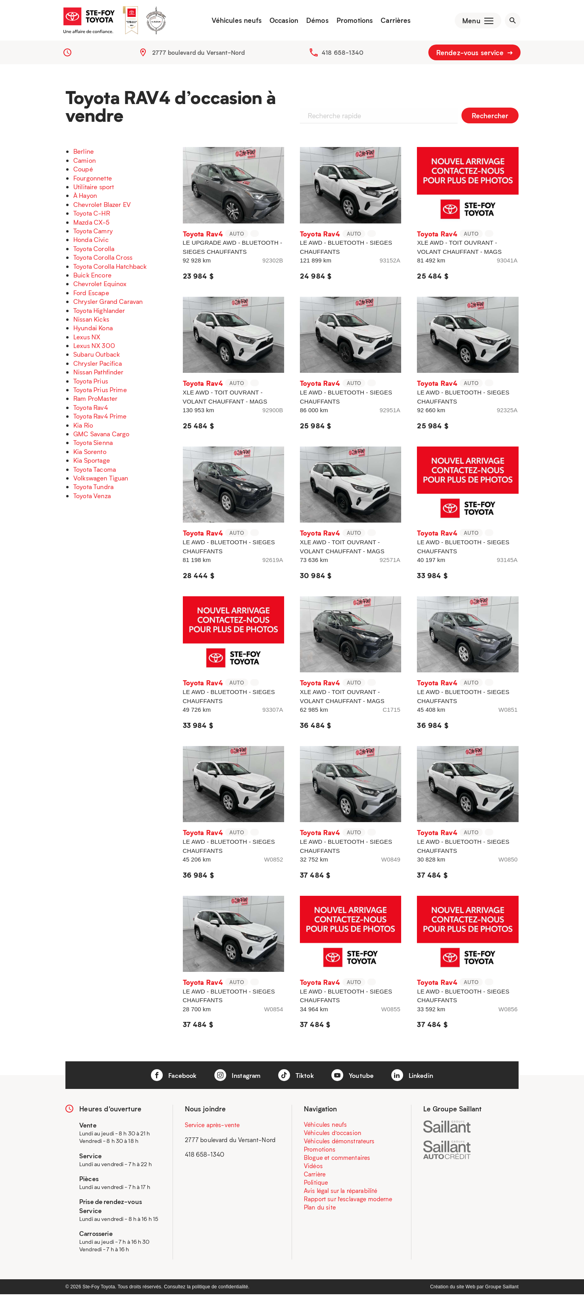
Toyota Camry (93, 233)
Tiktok (296, 1078)
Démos (314, 21)
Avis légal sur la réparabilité (341, 1193)
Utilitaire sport (93, 189)
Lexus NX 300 (94, 348)
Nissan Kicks (91, 322)
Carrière (314, 1177)
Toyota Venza (92, 498)
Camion (84, 163)
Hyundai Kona (93, 330)
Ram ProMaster (95, 401)
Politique (316, 1185)
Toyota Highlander (99, 313)
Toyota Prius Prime (100, 392)
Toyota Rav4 (90, 410)
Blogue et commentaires (337, 1160)
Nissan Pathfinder (98, 374)
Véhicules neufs (234, 21)
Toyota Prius (90, 384)
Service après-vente (212, 1127)
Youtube (355, 1078)
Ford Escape (91, 295)
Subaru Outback (96, 357)
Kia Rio (83, 428)
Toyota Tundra (93, 489)
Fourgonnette (92, 181)
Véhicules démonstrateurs (339, 1144)
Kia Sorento (89, 454)
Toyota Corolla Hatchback (110, 268)
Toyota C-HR (91, 216)
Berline (83, 154)
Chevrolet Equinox (100, 286)
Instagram (236, 1078)
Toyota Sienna (93, 445)
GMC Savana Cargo (101, 436)
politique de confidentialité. (220, 1289)
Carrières (393, 21)
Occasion (281, 21)
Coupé (83, 171)
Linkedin (416, 1078)
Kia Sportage (91, 463)
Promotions (352, 21)
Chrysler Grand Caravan (108, 304)
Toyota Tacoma (94, 471)
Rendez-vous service (474, 55)
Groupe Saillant (502, 1289)
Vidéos (313, 1168)
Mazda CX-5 (91, 225)
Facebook (169, 1078)
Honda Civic (91, 242)
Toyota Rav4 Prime (100, 419)
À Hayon (85, 198)
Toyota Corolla (93, 251)
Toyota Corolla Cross (102, 260)
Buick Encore (92, 278)
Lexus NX (86, 339)
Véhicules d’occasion (332, 1135)
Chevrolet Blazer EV (102, 207)
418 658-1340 (342, 55)
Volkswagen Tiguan (100, 480)
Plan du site (320, 1210)
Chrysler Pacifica (97, 366)
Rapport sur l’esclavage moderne (348, 1202)
